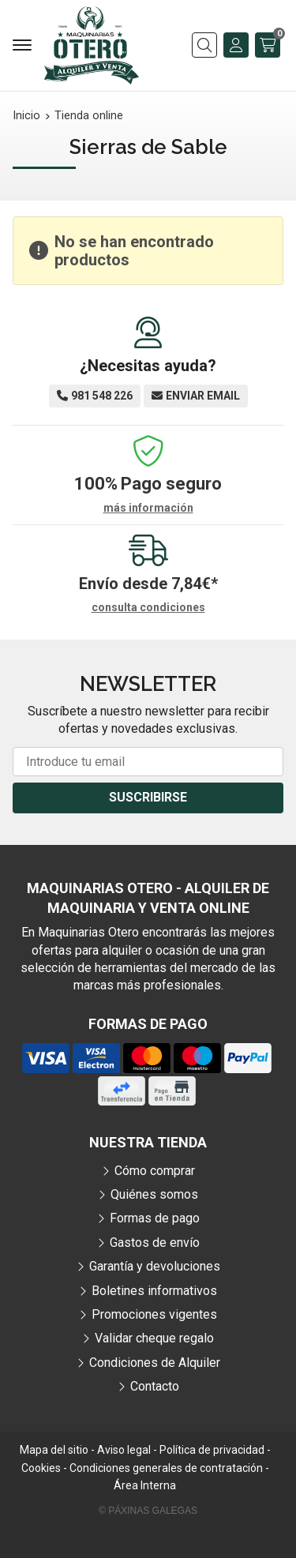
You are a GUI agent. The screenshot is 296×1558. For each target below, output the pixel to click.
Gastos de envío (155, 1242)
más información (148, 507)
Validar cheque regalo (154, 1338)
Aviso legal (124, 1449)
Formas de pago (155, 1218)
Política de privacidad (211, 1449)
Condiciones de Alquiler (154, 1362)
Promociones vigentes (154, 1314)
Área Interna (145, 1485)
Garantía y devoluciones (154, 1266)
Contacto (154, 1386)
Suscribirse (148, 797)
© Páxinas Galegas (148, 1510)
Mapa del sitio (54, 1449)
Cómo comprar (154, 1170)
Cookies (41, 1468)
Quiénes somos (154, 1194)
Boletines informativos (154, 1290)
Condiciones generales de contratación (166, 1468)
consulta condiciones (148, 607)
